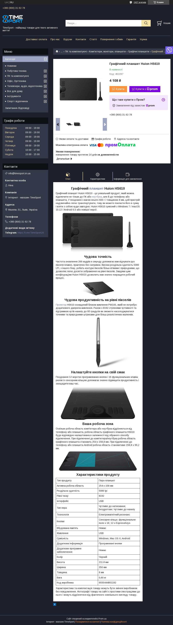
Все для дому (15, 91)
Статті (93, 39)
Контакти (81, 39)
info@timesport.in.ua (19, 173)
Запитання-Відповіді (17, 108)
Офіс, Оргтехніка (16, 81)
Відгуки (67, 39)
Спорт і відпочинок (17, 101)
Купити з (146, 89)
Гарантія (131, 39)
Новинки (11, 65)
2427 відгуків (140, 2)
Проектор (61, 304)
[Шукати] (146, 23)
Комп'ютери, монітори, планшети (107, 51)
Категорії (10, 59)
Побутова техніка (16, 71)
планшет (96, 188)
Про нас (55, 39)
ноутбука (97, 196)
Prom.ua (102, 619)
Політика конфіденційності (114, 622)
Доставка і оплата (36, 39)
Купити (120, 89)
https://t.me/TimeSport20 (31, 232)
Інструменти (14, 96)
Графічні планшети (138, 51)
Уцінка (143, 39)
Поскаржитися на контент (87, 622)
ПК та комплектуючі (76, 51)
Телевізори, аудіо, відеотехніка (24, 86)
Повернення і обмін (111, 39)
